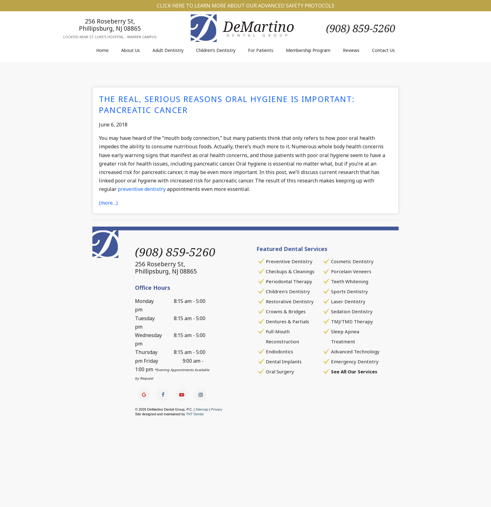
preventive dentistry (142, 189)
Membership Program (308, 50)
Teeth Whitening (349, 281)
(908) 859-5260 (360, 28)
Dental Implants (284, 361)
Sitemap (201, 409)
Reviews (351, 50)
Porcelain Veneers (351, 271)
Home (102, 50)
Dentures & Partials (287, 321)
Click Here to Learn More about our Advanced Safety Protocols (245, 5)
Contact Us (383, 50)
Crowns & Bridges (286, 311)
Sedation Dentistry (352, 311)
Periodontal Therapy (289, 281)
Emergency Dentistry (355, 361)
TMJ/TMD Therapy (352, 321)
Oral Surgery (280, 371)
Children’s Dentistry (215, 50)
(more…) (108, 202)
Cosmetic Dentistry (352, 261)
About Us (130, 50)
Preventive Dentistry (289, 261)
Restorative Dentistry (290, 301)
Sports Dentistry (349, 291)
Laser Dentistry (348, 301)
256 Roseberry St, (110, 24)
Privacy (216, 409)
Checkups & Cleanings (290, 271)
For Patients (260, 50)
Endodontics (279, 351)
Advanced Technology (355, 351)
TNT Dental (195, 414)
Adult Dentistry (167, 50)
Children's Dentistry (288, 291)
